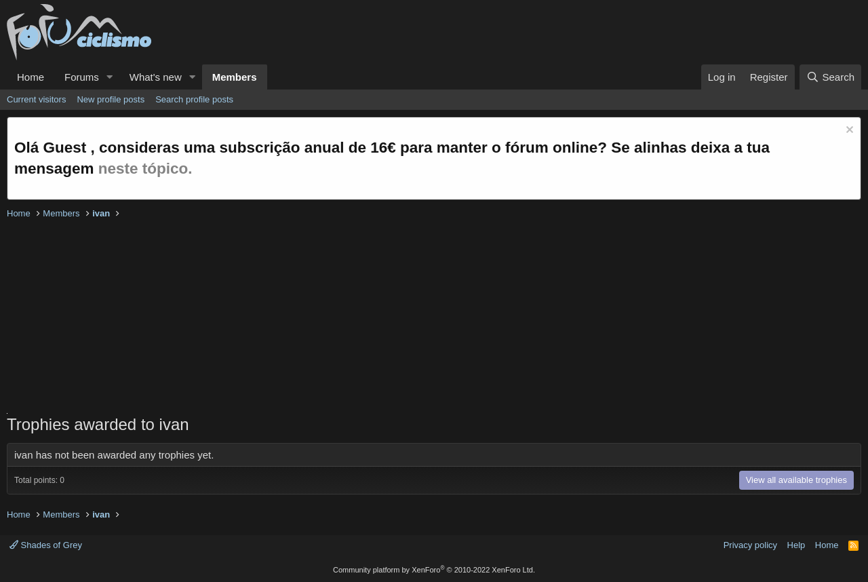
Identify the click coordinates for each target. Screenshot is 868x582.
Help (796, 545)
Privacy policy (750, 545)
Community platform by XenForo (434, 570)
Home (30, 77)
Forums (81, 77)
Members (234, 77)
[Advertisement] (414, 318)
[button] (109, 77)
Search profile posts (194, 99)
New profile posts (110, 99)
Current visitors (36, 99)
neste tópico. (145, 168)
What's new (156, 77)
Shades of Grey (45, 545)
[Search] (830, 77)
